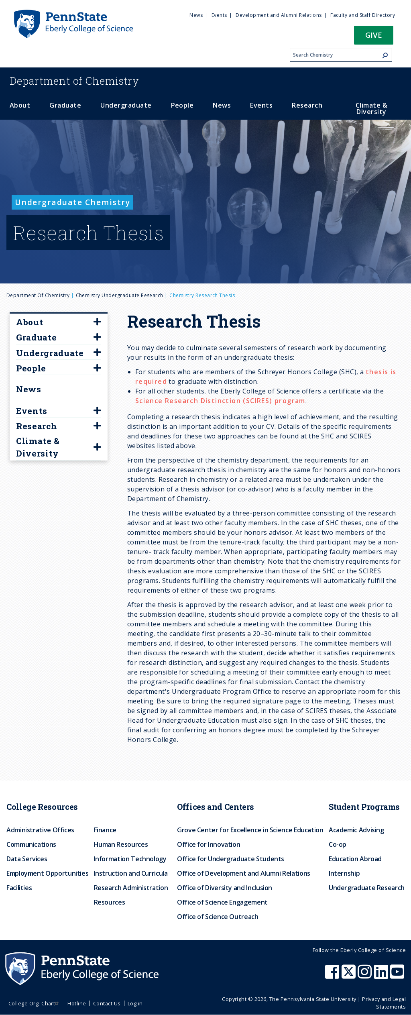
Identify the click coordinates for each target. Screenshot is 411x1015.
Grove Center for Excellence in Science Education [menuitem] (250, 829)
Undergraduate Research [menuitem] (367, 887)
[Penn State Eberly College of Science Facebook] (333, 975)
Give (373, 35)
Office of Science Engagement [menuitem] (222, 902)
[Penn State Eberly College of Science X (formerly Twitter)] (350, 975)
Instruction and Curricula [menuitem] (131, 873)
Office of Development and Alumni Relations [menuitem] (243, 873)
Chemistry (74, 81)
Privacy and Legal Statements (384, 1002)
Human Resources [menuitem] (121, 844)
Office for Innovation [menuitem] (208, 844)
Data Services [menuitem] (26, 858)
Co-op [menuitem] (337, 844)
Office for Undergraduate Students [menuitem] (230, 858)
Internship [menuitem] (344, 873)
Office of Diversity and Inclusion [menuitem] (224, 887)
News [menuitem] (196, 15)
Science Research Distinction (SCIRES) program (220, 400)
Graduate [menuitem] (65, 105)
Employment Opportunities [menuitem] (47, 873)
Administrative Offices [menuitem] (40, 829)
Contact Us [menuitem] (107, 1003)
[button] (373, 37)
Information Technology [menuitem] (130, 858)
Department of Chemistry (37, 295)
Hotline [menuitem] (76, 1003)
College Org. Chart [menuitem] (34, 1003)
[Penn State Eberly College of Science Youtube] (398, 975)
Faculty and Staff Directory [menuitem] (362, 15)
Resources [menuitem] (109, 902)
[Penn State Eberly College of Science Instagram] (366, 975)
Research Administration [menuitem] (131, 887)
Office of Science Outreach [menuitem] (217, 916)
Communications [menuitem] (31, 844)
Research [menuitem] (307, 105)
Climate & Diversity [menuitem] (371, 108)
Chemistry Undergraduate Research (119, 295)
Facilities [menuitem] (19, 887)
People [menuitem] (182, 105)
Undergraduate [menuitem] (125, 105)
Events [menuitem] (219, 15)
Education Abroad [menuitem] (355, 858)
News (28, 389)
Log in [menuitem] (135, 1003)
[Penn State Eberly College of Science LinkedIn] (382, 975)
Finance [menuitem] (105, 829)
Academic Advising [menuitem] (356, 829)
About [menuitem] (20, 105)
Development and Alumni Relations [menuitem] (278, 15)
